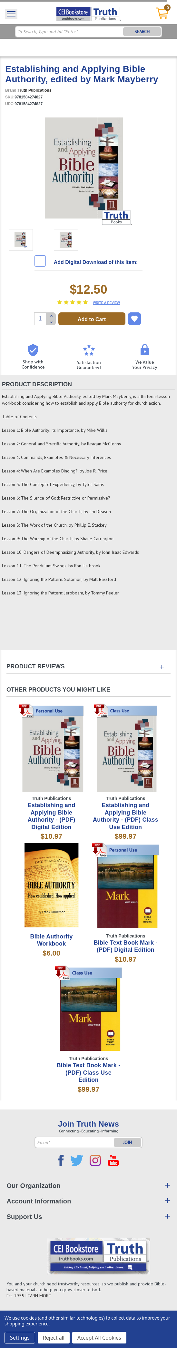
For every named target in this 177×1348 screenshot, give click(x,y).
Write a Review (106, 303)
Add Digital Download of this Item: (96, 262)
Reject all (53, 1337)
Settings (20, 1337)
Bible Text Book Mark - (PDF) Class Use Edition (88, 1072)
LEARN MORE (38, 1296)
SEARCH (142, 32)
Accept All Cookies (99, 1337)
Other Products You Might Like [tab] (58, 689)
